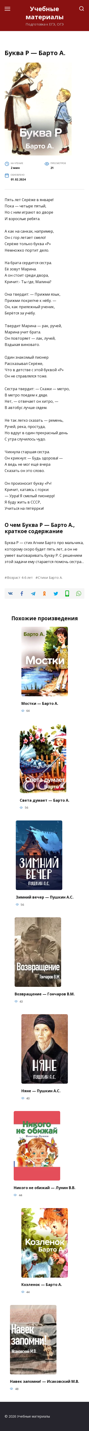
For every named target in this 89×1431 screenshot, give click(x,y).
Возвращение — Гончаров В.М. (45, 993)
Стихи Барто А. (50, 577)
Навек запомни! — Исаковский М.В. (44, 1381)
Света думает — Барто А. (44, 800)
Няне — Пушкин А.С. (40, 1090)
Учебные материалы (45, 12)
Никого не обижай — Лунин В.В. (44, 1187)
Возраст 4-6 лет (20, 577)
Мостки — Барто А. (39, 703)
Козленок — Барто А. (41, 1284)
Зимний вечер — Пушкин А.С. (44, 896)
